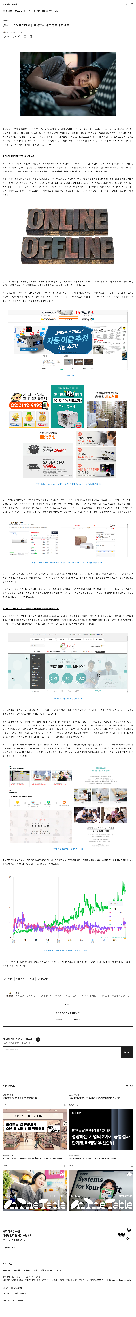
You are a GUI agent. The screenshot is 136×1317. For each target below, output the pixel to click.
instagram (6, 1293)
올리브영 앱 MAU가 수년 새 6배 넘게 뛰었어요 (20, 1098)
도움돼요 (59, 1020)
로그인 (131, 4)
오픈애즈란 (7, 1270)
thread (15, 1293)
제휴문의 (27, 1270)
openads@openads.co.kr (121, 1280)
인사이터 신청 (39, 1270)
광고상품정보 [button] (47, 11)
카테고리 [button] (7, 11)
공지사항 (17, 1270)
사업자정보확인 (29, 1280)
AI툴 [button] (56, 11)
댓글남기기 (127, 1052)
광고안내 (60, 1270)
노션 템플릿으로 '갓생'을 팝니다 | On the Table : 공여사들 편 (92, 1158)
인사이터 (37, 11)
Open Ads (10, 3)
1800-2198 (101, 1280)
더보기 (129, 1086)
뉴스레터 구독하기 (12, 1248)
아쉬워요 (77, 1020)
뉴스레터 (50, 1270)
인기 (30, 11)
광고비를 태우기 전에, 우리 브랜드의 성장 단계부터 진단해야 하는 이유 (94, 1098)
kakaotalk (23, 1293)
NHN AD (8, 1263)
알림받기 (68, 1005)
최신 (25, 11)
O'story (18, 11)
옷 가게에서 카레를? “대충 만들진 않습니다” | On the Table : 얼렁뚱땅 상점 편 (32, 1158)
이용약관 (5, 1288)
